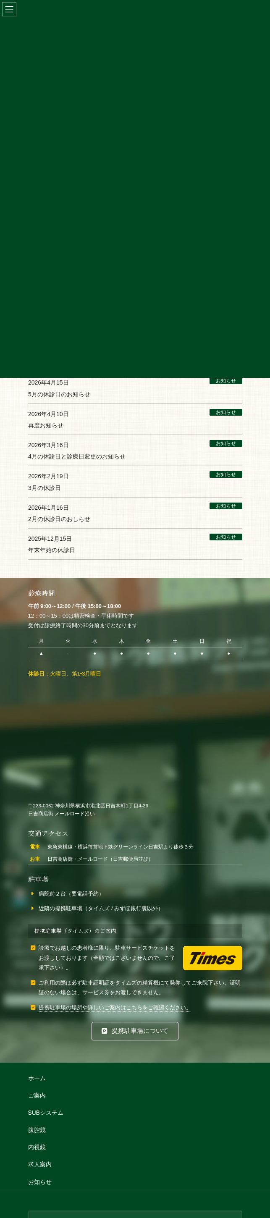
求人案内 (40, 1165)
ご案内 (37, 1095)
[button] (135, 1031)
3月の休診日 (44, 488)
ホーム (37, 1078)
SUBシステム (45, 1113)
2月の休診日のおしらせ (59, 519)
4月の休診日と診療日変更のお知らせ (77, 456)
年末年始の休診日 (51, 550)
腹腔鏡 (37, 1130)
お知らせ (225, 381)
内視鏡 (37, 1148)
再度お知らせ (45, 425)
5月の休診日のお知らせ (59, 394)
